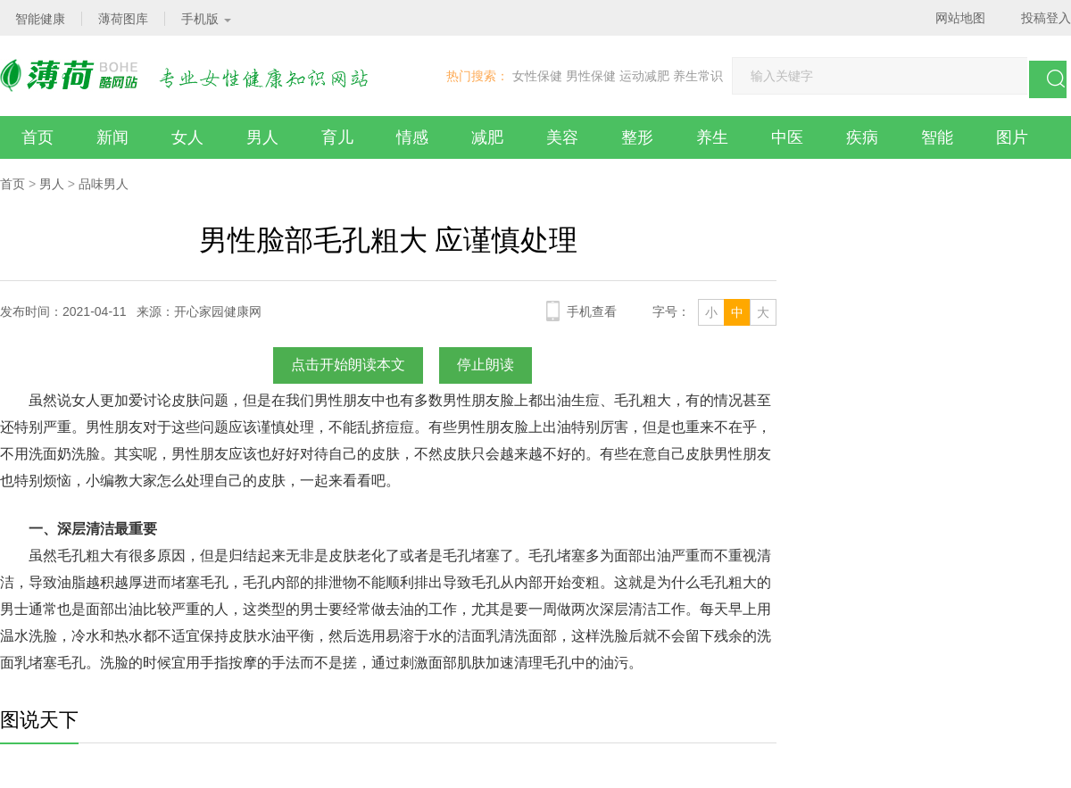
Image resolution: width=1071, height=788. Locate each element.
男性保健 (591, 76)
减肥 (487, 137)
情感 (412, 137)
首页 (37, 137)
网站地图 (960, 18)
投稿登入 (1046, 18)
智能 (937, 137)
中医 (787, 137)
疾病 (862, 137)
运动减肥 (644, 76)
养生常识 (698, 76)
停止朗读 (485, 364)
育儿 (337, 137)
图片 (1012, 137)
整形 (637, 137)
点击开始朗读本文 (348, 364)
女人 (187, 137)
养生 (712, 137)
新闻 (112, 137)
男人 (262, 137)
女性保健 (537, 76)
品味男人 (104, 184)
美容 (562, 137)
